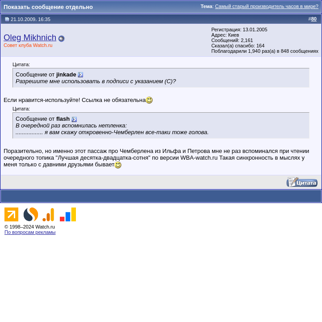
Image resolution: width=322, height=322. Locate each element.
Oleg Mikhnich (30, 37)
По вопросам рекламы (30, 232)
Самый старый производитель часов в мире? (266, 6)
